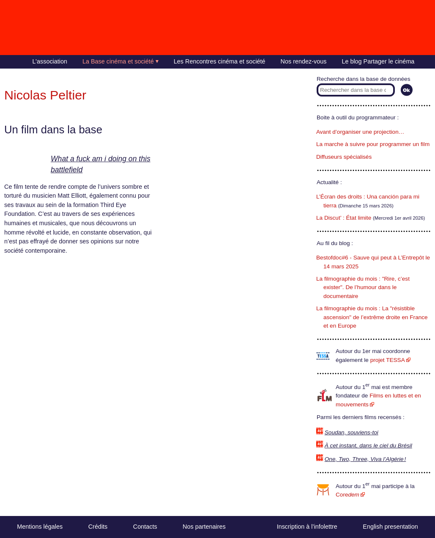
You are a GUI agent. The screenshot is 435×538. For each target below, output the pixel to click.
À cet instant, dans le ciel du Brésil (368, 445)
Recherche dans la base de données (363, 79)
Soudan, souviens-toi (351, 432)
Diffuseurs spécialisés (344, 157)
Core (347, 494)
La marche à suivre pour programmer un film (373, 144)
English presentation (390, 526)
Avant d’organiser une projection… (360, 132)
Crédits (98, 526)
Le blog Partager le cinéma (378, 61)
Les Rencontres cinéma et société (219, 61)
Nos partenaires (204, 526)
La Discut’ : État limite (343, 218)
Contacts (145, 526)
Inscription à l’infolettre (307, 526)
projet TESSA (387, 360)
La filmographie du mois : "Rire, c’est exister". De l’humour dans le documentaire (363, 287)
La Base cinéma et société (118, 61)
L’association (50, 61)
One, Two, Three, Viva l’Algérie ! (365, 459)
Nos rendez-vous (304, 61)
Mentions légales (40, 526)
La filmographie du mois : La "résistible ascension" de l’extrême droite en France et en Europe (372, 317)
